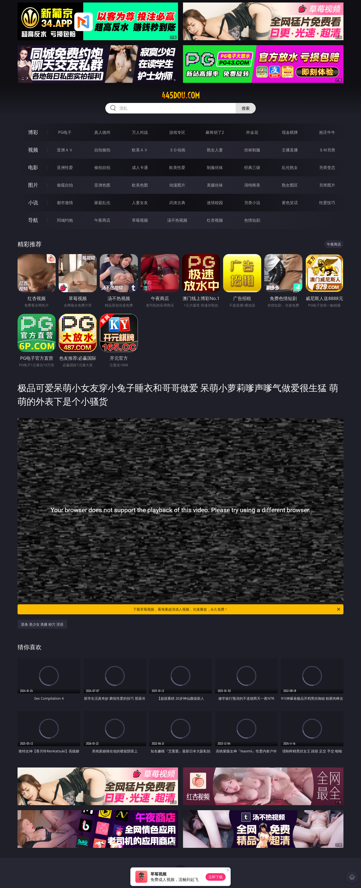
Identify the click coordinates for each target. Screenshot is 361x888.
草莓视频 (140, 220)
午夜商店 (102, 220)
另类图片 (327, 185)
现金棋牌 (290, 132)
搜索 (246, 108)
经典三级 (252, 167)
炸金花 (252, 132)
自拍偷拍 (102, 150)
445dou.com (180, 95)
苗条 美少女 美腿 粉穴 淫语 (42, 624)
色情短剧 (252, 220)
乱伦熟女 (290, 167)
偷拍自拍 (102, 167)
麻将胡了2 (215, 132)
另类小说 (252, 202)
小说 (33, 202)
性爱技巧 (327, 202)
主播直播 (290, 150)
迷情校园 (215, 202)
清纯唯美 (252, 185)
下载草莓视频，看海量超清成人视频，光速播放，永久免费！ (237, 609)
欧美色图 (140, 185)
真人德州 (102, 132)
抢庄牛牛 (327, 132)
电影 (33, 167)
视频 (33, 149)
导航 (33, 220)
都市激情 (65, 202)
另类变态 (327, 167)
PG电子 (64, 132)
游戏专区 (177, 132)
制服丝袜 (215, 167)
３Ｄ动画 (177, 150)
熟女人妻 (215, 150)
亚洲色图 (102, 185)
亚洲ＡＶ (65, 150)
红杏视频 (215, 220)
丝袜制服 (252, 150)
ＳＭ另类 (327, 150)
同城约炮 (65, 220)
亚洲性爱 (65, 167)
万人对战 (140, 132)
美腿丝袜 (215, 185)
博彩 (33, 132)
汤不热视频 (177, 220)
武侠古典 (177, 202)
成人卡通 (140, 167)
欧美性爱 (177, 167)
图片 (33, 185)
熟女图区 (290, 185)
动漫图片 (177, 185)
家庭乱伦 (102, 202)
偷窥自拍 (65, 185)
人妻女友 (140, 202)
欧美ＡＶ (140, 150)
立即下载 (216, 876)
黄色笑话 (290, 202)
